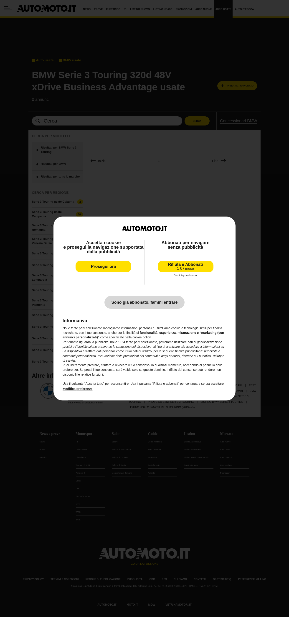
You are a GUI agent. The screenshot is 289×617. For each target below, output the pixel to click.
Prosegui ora (103, 266)
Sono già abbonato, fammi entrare (144, 302)
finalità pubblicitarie (188, 351)
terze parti (133, 342)
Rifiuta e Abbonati (185, 266)
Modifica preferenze (77, 389)
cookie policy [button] (141, 337)
